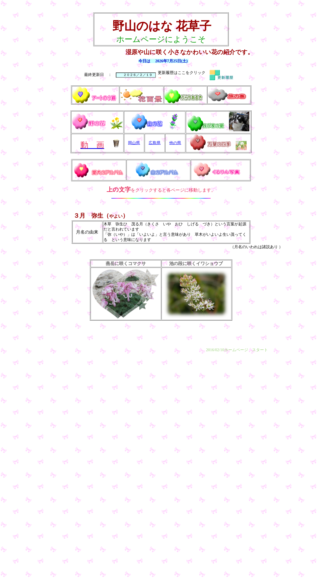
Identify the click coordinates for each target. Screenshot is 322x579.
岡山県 (134, 143)
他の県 (175, 143)
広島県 (155, 143)
